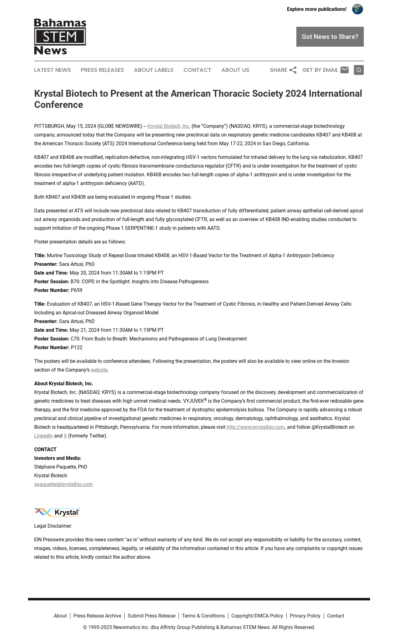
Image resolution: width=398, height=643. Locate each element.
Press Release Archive (97, 616)
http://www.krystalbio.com (256, 427)
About (60, 616)
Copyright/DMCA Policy (257, 616)
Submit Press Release (151, 616)
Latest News (52, 70)
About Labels (154, 70)
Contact (197, 70)
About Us (235, 70)
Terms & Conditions (203, 616)
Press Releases (102, 70)
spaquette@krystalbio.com (63, 484)
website (99, 370)
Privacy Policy (305, 616)
